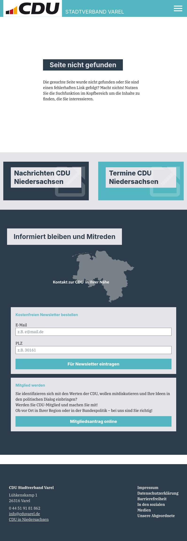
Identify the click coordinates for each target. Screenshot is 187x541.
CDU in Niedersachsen (29, 519)
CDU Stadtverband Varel (31, 487)
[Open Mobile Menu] (178, 8)
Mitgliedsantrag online (93, 421)
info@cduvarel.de (24, 513)
